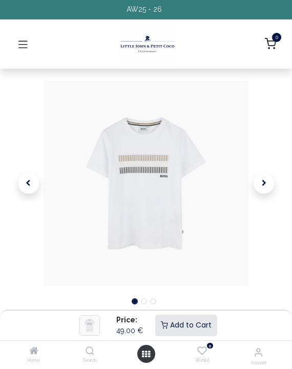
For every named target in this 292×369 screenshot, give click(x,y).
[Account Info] (258, 352)
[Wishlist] (202, 351)
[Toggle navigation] (23, 44)
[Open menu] (146, 354)
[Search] (90, 351)
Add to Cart (186, 325)
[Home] (33, 351)
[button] (28, 183)
